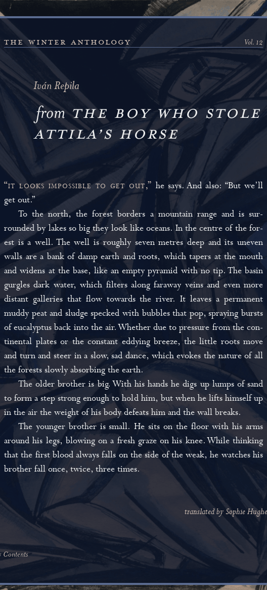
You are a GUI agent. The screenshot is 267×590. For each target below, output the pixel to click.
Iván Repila (56, 87)
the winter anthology (67, 42)
